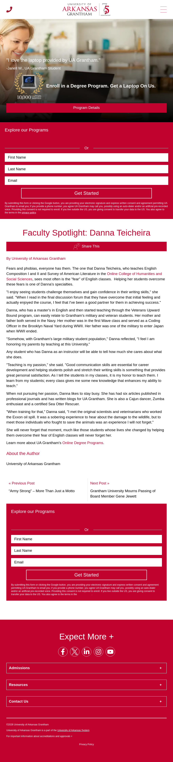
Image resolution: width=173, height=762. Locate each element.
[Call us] (9, 9)
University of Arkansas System (73, 730)
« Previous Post (22, 483)
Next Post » (99, 483)
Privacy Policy (86, 744)
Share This (86, 246)
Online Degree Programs (82, 443)
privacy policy (29, 212)
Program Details (86, 108)
